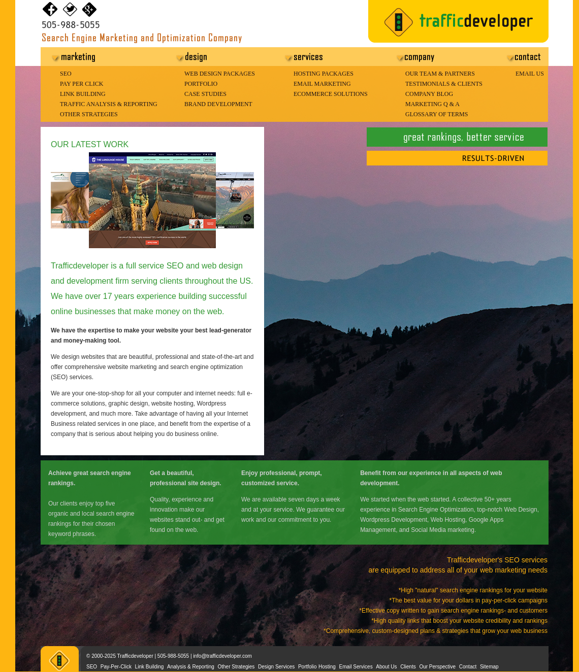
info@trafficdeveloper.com (222, 656)
